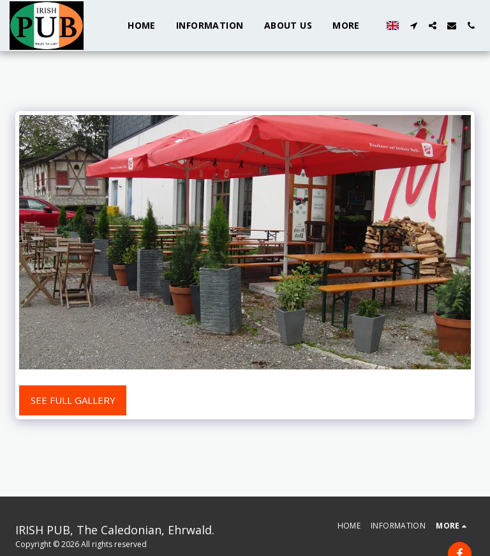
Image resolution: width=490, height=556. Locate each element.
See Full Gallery (73, 400)
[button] (413, 25)
